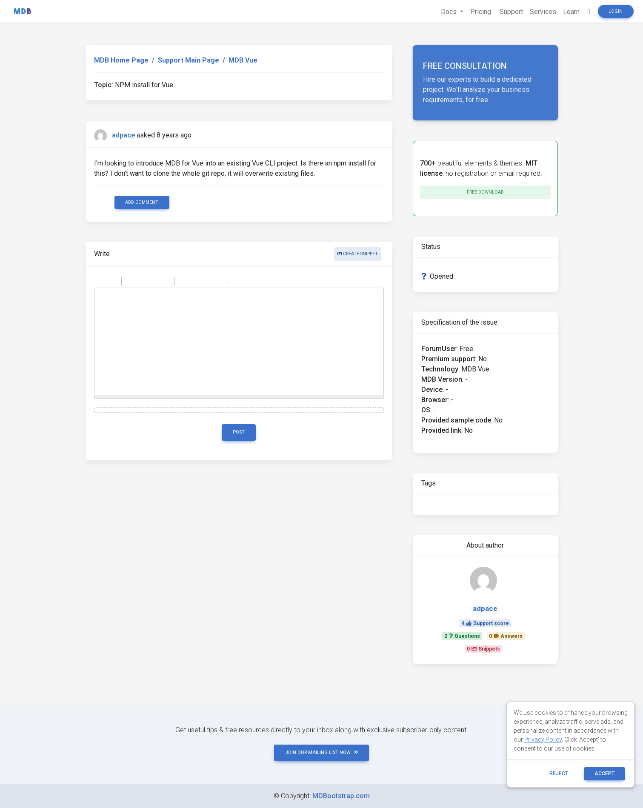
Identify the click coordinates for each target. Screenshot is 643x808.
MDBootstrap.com (341, 796)
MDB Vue (243, 60)
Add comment (141, 202)
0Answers (506, 636)
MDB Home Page (121, 60)
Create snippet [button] (357, 254)
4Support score (485, 623)
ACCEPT (604, 774)
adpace (123, 135)
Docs (449, 12)
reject (558, 774)
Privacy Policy (543, 739)
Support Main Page (188, 60)
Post (239, 432)
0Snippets (483, 649)
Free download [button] (485, 192)
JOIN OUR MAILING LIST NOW (321, 752)
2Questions (462, 636)
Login (616, 11)
